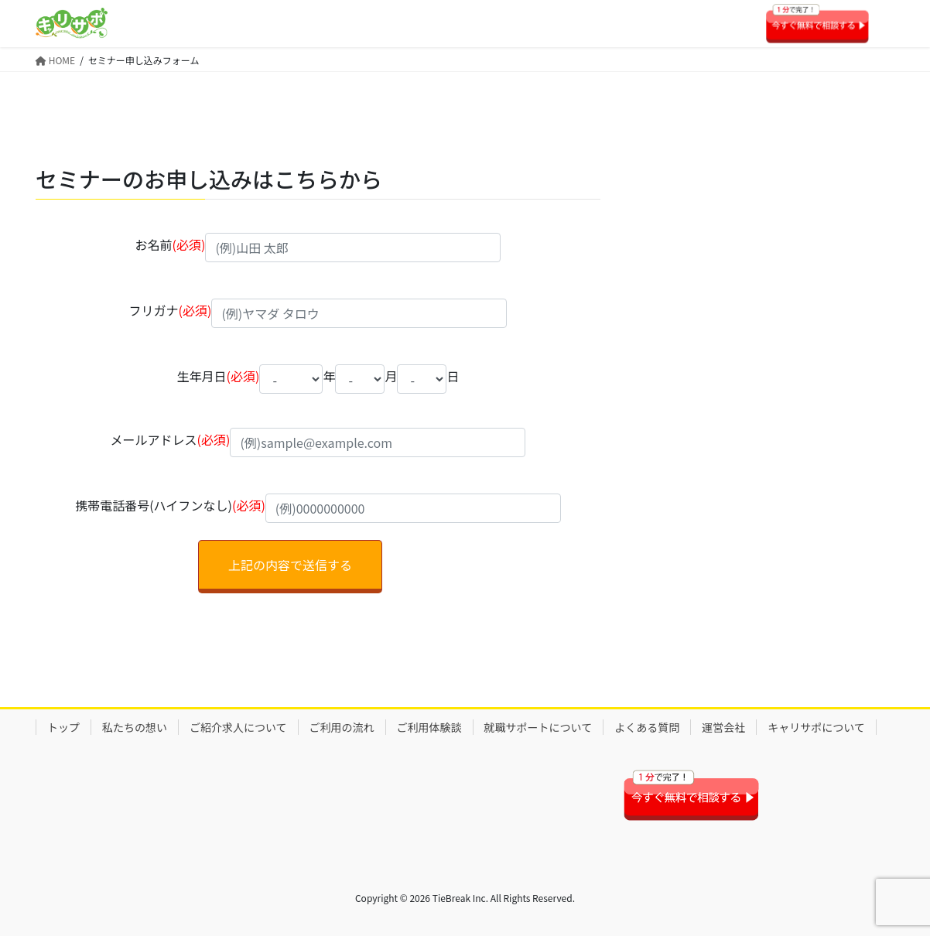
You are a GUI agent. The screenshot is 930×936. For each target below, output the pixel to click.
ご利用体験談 (429, 727)
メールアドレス (318, 443)
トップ (63, 727)
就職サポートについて (538, 727)
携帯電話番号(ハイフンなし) (318, 509)
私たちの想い (134, 727)
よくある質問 (646, 727)
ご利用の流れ (341, 727)
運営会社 (723, 727)
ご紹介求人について (238, 727)
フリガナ (318, 314)
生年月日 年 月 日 (318, 379)
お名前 (318, 249)
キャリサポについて (816, 727)
